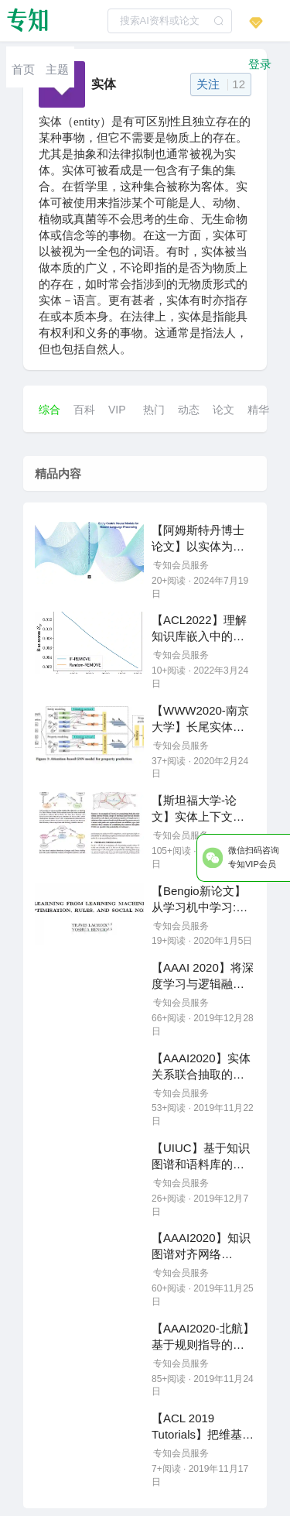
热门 (154, 409)
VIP (117, 409)
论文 (223, 409)
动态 (189, 409)
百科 (84, 409)
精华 (258, 409)
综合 (49, 409)
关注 (220, 84)
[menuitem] (23, 66)
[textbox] (169, 21)
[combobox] (169, 20)
